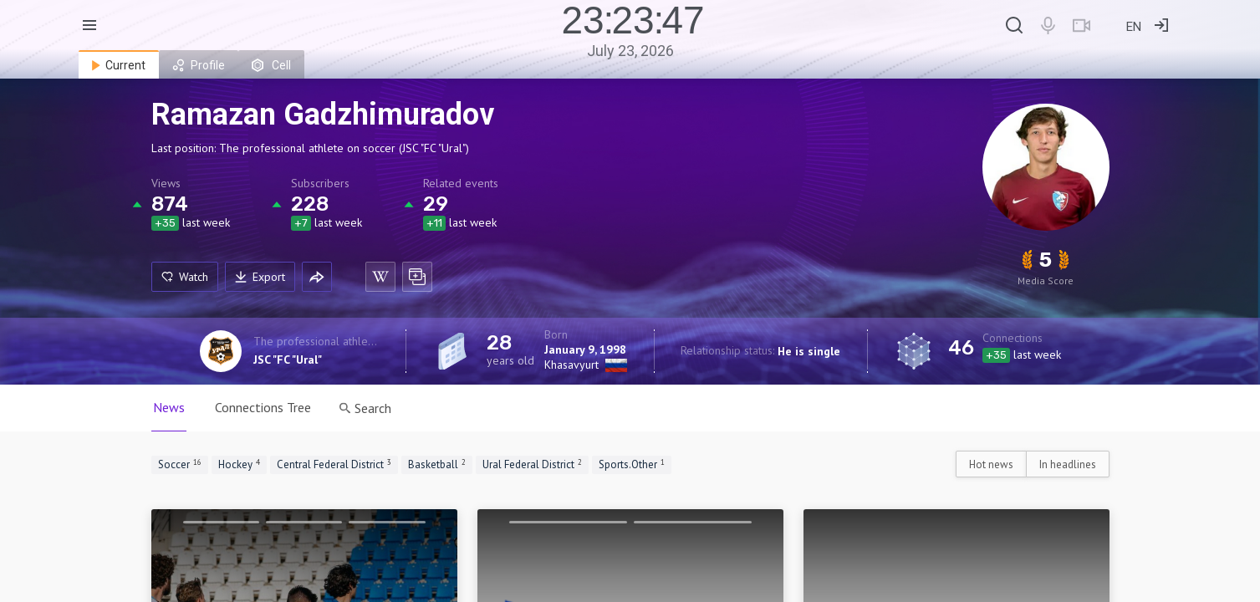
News (169, 407)
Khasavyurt (571, 364)
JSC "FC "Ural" (287, 359)
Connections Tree (263, 407)
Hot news (991, 464)
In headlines (1067, 464)
